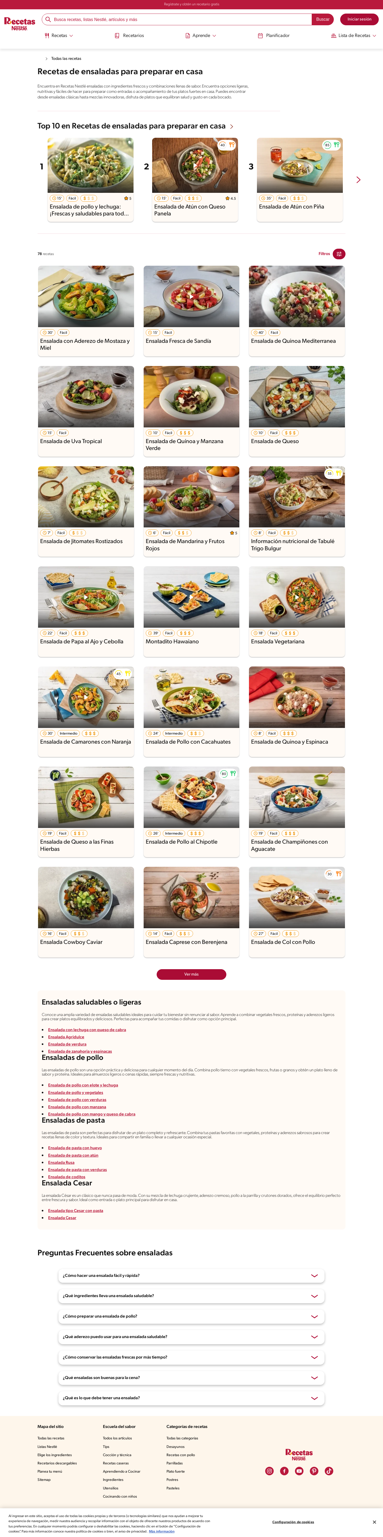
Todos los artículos (119, 1452)
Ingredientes (114, 1494)
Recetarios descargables (58, 1477)
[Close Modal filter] (339, 259)
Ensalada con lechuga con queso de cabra (88, 1037)
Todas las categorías (184, 1452)
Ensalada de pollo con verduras (78, 1109)
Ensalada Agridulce (66, 1044)
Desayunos (176, 1460)
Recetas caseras (117, 1477)
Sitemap (44, 1494)
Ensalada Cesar (63, 1232)
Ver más (191, 979)
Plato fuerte (176, 1485)
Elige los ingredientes (55, 1469)
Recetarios (129, 35)
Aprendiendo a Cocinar (123, 1485)
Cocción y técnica (118, 1469)
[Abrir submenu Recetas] (58, 35)
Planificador (272, 35)
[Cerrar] (374, 1519)
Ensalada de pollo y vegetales (76, 1102)
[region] (191, 1520)
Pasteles (174, 1502)
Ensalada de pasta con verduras (78, 1181)
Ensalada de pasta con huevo (76, 1159)
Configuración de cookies (293, 1520)
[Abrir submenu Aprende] (200, 35)
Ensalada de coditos (67, 1188)
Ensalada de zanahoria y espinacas (81, 1059)
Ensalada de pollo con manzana (78, 1116)
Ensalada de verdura (68, 1051)
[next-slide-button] (359, 185)
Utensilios (112, 1502)
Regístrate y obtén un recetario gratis (191, 4)
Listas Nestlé (48, 1460)
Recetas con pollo (182, 1469)
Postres (173, 1494)
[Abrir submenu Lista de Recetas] (353, 35)
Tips (107, 1460)
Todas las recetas (68, 58)
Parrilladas (176, 1477)
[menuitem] (58, 37)
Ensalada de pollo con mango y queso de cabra (93, 1124)
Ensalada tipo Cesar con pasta (77, 1224)
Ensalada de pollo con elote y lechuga (84, 1095)
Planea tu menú (51, 1485)
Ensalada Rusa (62, 1174)
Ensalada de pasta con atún (74, 1167)
